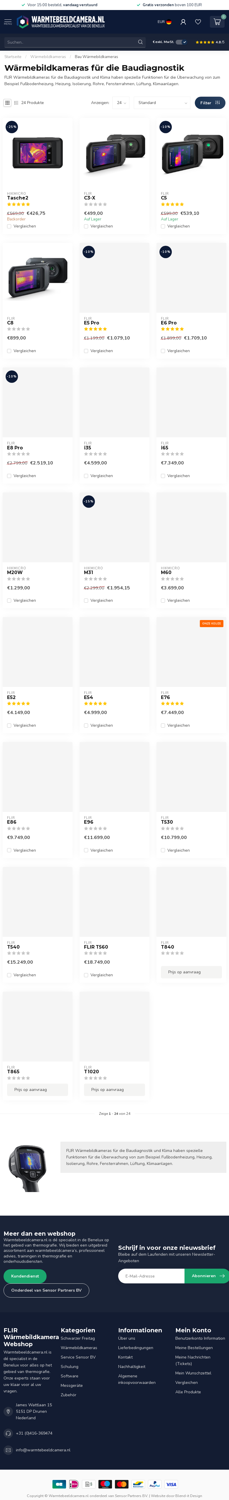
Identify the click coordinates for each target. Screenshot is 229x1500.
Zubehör (68, 1395)
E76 (165, 697)
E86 (12, 822)
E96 (88, 822)
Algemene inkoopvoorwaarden (137, 1379)
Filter (210, 103)
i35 (87, 448)
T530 (167, 822)
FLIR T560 (96, 947)
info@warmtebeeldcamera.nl (43, 1450)
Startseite (13, 57)
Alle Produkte (188, 1392)
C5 (164, 198)
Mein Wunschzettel (193, 1373)
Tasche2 (17, 198)
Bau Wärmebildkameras (96, 57)
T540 (13, 947)
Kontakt (125, 1357)
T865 (13, 1071)
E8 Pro (15, 448)
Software (69, 1376)
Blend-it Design (188, 1495)
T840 (167, 947)
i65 (164, 448)
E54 (88, 697)
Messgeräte (72, 1385)
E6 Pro (169, 323)
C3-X (89, 198)
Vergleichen (25, 226)
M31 (88, 572)
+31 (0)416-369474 (34, 1433)
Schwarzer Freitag (78, 1338)
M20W (15, 572)
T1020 (91, 1071)
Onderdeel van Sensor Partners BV (46, 1290)
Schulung (69, 1366)
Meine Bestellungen (194, 1348)
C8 (10, 323)
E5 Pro (91, 323)
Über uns (126, 1338)
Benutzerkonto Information (200, 1338)
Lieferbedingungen (135, 1348)
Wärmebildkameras (48, 57)
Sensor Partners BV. (131, 1495)
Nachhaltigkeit (131, 1366)
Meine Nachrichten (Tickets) (192, 1360)
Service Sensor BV (78, 1357)
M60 (166, 572)
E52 (11, 697)
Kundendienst (25, 1276)
